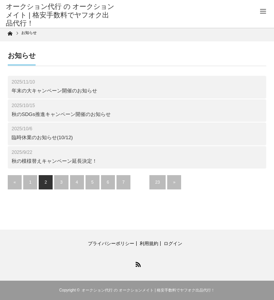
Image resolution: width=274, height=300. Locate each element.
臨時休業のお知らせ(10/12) (42, 137)
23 (157, 182)
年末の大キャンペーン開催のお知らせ (54, 91)
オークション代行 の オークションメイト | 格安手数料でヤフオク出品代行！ (148, 290)
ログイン (173, 243)
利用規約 (149, 243)
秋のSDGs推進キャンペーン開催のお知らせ (61, 114)
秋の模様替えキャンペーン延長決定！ (54, 161)
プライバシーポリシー (111, 243)
